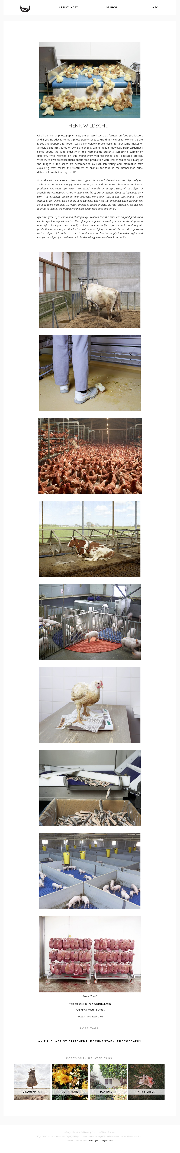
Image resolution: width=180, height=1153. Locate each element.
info (155, 7)
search (111, 7)
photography (129, 1041)
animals (45, 1041)
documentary (102, 1041)
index (68, 7)
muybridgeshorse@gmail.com (100, 1140)
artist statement (71, 1041)
